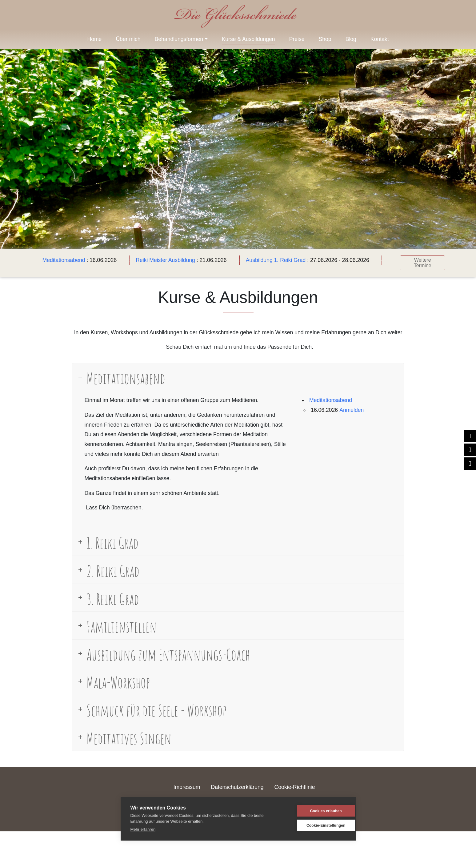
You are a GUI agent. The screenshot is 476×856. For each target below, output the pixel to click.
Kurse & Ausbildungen (248, 39)
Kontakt (379, 39)
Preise (297, 39)
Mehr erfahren (143, 829)
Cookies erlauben (316, 811)
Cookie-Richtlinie (294, 787)
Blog (351, 39)
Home (94, 39)
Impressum (187, 787)
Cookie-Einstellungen (316, 825)
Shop (325, 39)
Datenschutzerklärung (237, 787)
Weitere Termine (422, 262)
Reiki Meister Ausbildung (165, 260)
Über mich (128, 39)
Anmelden (351, 410)
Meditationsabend (63, 260)
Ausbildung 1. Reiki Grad (276, 260)
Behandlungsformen (179, 39)
